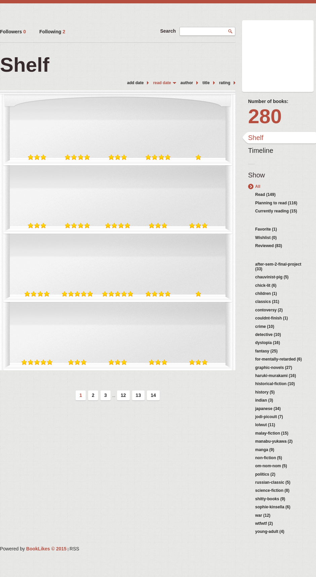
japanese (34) (268, 408)
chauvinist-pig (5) (271, 277)
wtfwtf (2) (264, 523)
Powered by (33, 548)
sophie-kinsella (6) (272, 507)
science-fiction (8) (272, 490)
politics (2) (265, 474)
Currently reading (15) (276, 211)
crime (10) (264, 326)
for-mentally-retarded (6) (278, 359)
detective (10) (268, 334)
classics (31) (267, 301)
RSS (74, 548)
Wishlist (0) (266, 237)
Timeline (260, 150)
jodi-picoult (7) (269, 416)
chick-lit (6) (265, 285)
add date (135, 82)
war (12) (262, 515)
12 (123, 395)
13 (138, 395)
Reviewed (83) (268, 245)
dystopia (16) (267, 342)
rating (224, 82)
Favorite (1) (266, 229)
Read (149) (265, 194)
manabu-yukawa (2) (273, 441)
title (205, 82)
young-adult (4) (269, 531)
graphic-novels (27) (273, 367)
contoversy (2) (269, 310)
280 (265, 116)
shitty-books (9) (270, 499)
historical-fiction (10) (275, 383)
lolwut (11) (265, 424)
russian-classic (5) (272, 482)
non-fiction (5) (268, 457)
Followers (13, 31)
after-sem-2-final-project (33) (278, 266)
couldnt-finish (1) (271, 318)
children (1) (266, 293)
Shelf (256, 137)
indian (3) (264, 400)
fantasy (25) (266, 351)
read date (162, 82)
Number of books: (268, 101)
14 (153, 395)
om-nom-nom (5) (271, 466)
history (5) (265, 392)
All (257, 186)
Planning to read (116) (276, 203)
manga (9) (264, 449)
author (187, 82)
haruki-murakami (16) (275, 375)
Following (52, 31)
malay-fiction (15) (271, 433)
